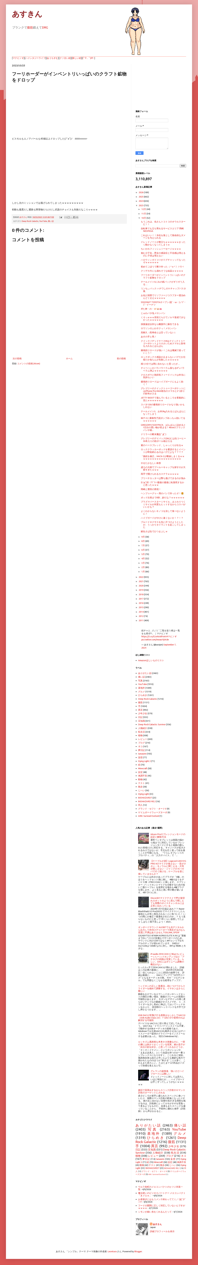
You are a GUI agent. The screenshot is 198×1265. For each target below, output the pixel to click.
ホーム (69, 358)
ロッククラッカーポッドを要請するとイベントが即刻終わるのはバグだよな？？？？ (163, 450)
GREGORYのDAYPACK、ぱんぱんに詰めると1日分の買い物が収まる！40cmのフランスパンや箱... (163, 427)
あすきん (27, 14)
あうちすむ (52, 58)
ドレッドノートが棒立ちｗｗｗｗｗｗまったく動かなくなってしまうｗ (163, 243)
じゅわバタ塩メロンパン (153, 313)
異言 (140, 710)
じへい (141, 790)
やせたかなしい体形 (151, 463)
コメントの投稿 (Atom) (28, 363)
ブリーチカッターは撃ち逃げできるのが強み (163, 478)
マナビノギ (18, 58)
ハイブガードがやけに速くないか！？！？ (162, 518)
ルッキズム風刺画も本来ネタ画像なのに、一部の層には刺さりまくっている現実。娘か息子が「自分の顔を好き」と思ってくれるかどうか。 (161, 1044)
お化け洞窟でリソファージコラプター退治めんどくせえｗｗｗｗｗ (163, 296)
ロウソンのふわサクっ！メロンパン (159, 328)
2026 (141, 192)
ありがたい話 (145, 673)
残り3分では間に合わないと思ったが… (160, 364)
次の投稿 (17, 358)
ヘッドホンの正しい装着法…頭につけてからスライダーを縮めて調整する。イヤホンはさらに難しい (161, 988)
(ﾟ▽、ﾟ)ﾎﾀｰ (88, 58)
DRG (45, 27)
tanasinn (142, 753)
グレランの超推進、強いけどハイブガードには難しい (167, 1072)
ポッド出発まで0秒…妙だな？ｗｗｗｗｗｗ (162, 497)
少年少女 (142, 713)
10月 (143, 218)
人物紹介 (142, 728)
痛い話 (51, 221)
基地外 (141, 688)
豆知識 (141, 721)
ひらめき (142, 695)
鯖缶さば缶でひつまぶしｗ (154, 531)
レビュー (142, 739)
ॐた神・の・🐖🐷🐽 (151, 309)
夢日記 (141, 750)
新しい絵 (76, 58)
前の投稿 (121, 358)
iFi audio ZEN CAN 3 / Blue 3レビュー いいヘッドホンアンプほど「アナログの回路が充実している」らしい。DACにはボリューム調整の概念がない (167, 959)
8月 (143, 541)
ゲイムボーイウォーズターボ (152, 812)
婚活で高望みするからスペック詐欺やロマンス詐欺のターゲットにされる (161, 1091)
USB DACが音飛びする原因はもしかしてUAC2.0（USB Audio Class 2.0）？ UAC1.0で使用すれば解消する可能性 (161, 1018)
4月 (143, 558)
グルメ (141, 691)
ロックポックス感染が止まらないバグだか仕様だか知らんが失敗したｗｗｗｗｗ (163, 358)
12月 (143, 209)
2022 (141, 577)
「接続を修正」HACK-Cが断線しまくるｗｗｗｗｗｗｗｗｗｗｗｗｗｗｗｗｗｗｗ (162, 457)
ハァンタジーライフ (35, 58)
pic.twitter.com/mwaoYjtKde (155, 639)
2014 (141, 612)
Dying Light (143, 794)
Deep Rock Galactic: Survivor (152, 724)
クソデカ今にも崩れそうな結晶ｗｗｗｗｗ (162, 271)
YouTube (43, 221)
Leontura (112, 1251)
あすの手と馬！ (148, 336)
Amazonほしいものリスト (151, 660)
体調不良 (142, 775)
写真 (140, 680)
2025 (141, 196)
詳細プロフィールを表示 (162, 1231)
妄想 (140, 757)
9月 (143, 536)
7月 (143, 545)
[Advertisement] (69, 332)
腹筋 (30, 27)
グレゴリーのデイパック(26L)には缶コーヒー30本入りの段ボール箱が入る (163, 439)
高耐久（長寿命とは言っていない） (159, 332)
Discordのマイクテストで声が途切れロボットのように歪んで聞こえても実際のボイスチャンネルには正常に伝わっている (168, 902)
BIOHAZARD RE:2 (147, 801)
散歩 (140, 786)
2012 (141, 616)
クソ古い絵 (65, 58)
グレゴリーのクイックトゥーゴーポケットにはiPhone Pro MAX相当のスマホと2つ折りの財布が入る (163, 391)
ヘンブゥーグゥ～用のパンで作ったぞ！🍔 (162, 493)
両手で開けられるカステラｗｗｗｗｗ (160, 474)
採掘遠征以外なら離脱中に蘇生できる (160, 324)
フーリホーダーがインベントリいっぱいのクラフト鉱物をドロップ (163, 276)
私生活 (141, 732)
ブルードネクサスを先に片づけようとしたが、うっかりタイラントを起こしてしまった (163, 524)
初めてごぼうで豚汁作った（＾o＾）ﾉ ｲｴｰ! (162, 266)
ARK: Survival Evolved (148, 816)
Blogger (138, 1251)
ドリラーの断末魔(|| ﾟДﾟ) (153, 434)
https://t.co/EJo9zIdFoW (153, 636)
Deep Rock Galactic (30, 221)
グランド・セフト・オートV (152, 808)
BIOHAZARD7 (145, 797)
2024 (141, 201)
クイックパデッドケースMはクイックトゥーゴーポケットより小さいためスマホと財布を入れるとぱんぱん (163, 343)
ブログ (141, 742)
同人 (140, 805)
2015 (141, 607)
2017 (141, 598)
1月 (143, 571)
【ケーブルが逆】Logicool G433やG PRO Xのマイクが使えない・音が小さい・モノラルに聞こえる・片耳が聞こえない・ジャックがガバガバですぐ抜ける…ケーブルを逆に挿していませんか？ (162, 867)
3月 (143, 563)
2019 (141, 590)
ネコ (140, 746)
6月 (143, 550)
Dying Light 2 (144, 761)
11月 (143, 213)
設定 (140, 772)
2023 (141, 205)
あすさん (157, 1224)
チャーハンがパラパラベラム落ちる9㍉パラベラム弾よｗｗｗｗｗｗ (162, 369)
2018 (141, 594)
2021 (141, 581)
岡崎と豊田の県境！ (151, 489)
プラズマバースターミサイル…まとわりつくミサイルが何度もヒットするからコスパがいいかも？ (163, 504)
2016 (141, 603)
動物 (140, 779)
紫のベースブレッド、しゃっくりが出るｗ (162, 445)
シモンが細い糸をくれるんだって (155, 1211)
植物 (140, 735)
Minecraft (142, 768)
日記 (140, 717)
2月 (143, 567)
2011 (141, 620)
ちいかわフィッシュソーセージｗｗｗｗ (161, 249)
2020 (141, 585)
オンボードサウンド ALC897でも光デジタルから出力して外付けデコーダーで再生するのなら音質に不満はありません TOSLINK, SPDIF (161, 930)
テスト (141, 783)
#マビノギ (171, 636)
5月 (143, 554)
